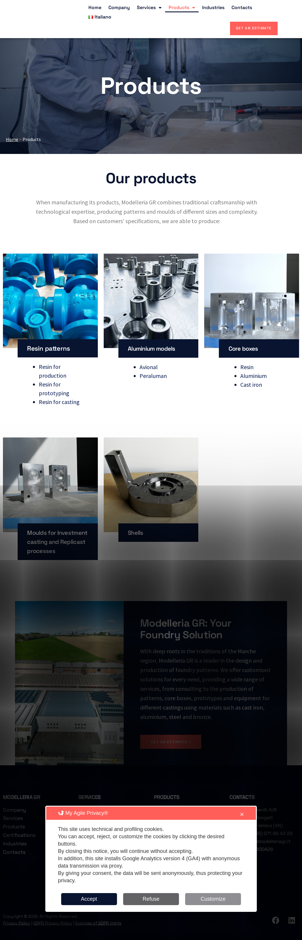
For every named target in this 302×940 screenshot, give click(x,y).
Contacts (241, 7)
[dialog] (151, 859)
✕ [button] (242, 814)
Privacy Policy (16, 926)
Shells (136, 532)
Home (94, 7)
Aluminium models (155, 348)
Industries (213, 7)
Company (119, 7)
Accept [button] (89, 899)
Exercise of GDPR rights (98, 926)
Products (182, 7)
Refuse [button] (150, 899)
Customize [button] (213, 899)
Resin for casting (59, 401)
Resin (247, 366)
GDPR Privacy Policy (52, 926)
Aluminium (253, 375)
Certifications (19, 838)
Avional (149, 366)
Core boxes (245, 348)
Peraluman (153, 375)
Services (149, 7)
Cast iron (251, 384)
